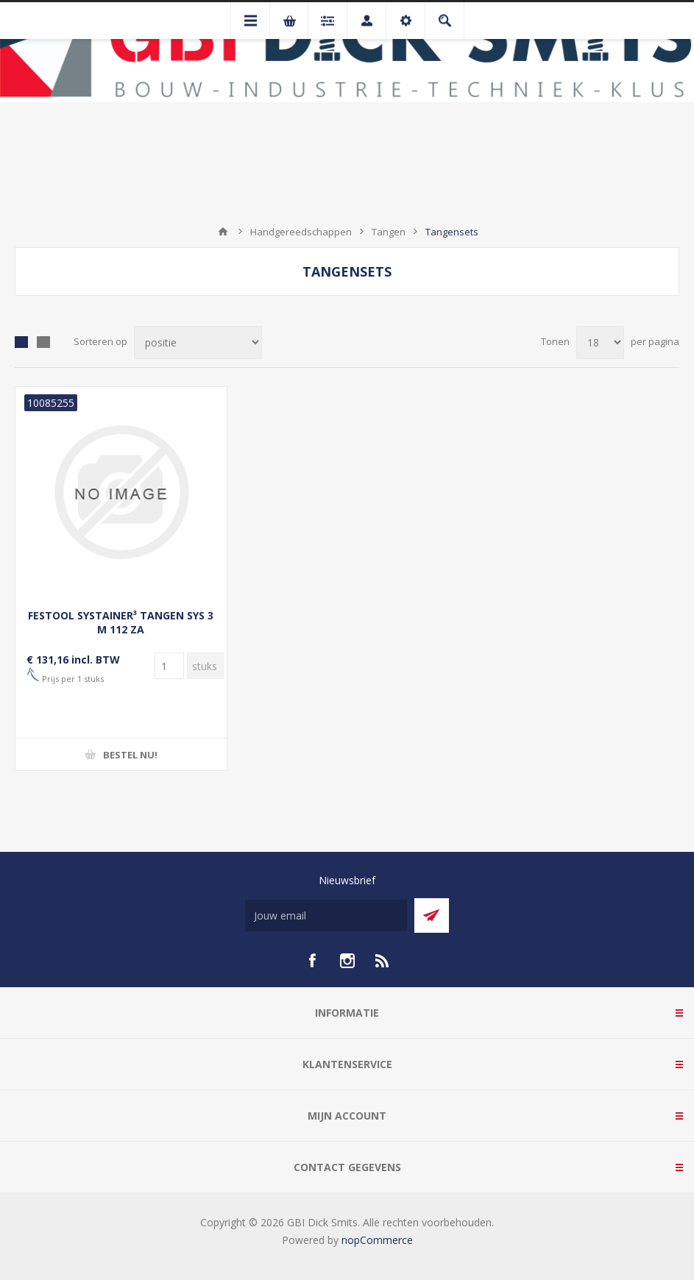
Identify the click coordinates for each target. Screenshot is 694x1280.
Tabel (21, 342)
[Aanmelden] (326, 915)
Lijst (43, 342)
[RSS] (382, 961)
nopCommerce (377, 1240)
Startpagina (223, 231)
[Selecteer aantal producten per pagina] (600, 342)
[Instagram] (347, 961)
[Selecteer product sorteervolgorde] (198, 342)
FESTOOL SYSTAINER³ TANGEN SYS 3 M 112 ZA (120, 622)
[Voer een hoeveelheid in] (169, 666)
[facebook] (312, 961)
